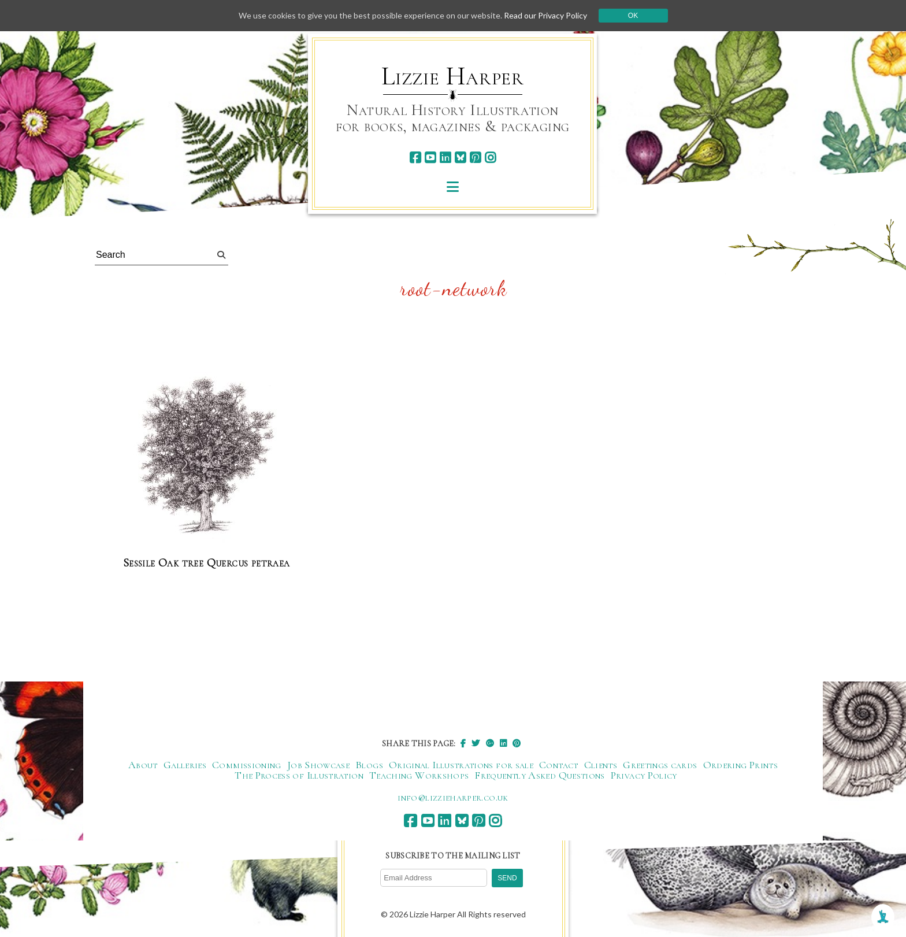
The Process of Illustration (299, 775)
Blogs (369, 764)
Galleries (185, 764)
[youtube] (430, 157)
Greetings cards (660, 764)
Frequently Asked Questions (539, 775)
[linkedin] (445, 157)
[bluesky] (460, 157)
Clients (601, 764)
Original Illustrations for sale (461, 764)
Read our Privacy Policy (545, 15)
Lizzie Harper (452, 76)
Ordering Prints (740, 764)
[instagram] (490, 157)
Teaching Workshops (419, 775)
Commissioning (246, 764)
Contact (558, 764)
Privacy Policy (644, 775)
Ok (633, 16)
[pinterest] (475, 157)
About (143, 764)
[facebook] (415, 157)
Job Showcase (318, 764)
